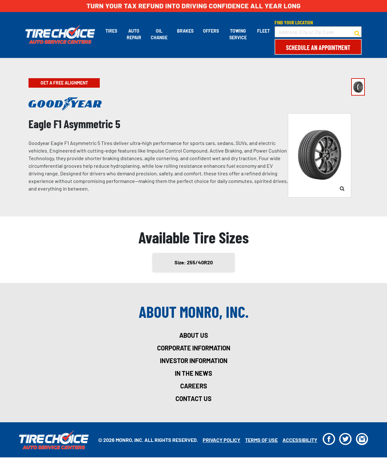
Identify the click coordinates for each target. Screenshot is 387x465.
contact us (193, 398)
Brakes (185, 31)
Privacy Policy (221, 440)
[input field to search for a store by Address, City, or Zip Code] (318, 31)
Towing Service (238, 34)
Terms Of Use (261, 440)
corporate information (193, 348)
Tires (111, 31)
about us (193, 335)
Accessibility (299, 440)
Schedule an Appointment (318, 47)
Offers (211, 31)
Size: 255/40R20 (193, 262)
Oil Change (159, 34)
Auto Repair (134, 34)
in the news (193, 373)
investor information (193, 360)
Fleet (263, 31)
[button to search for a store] (357, 32)
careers (193, 386)
